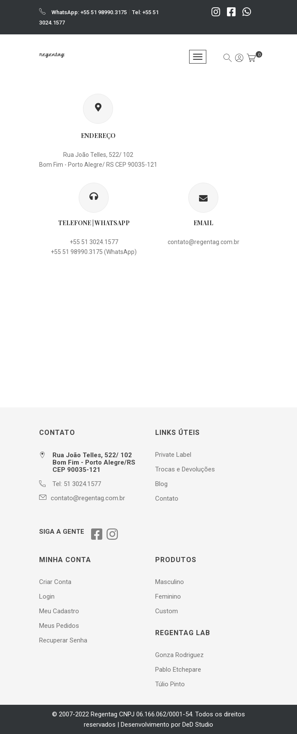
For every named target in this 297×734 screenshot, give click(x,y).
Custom (166, 611)
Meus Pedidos (59, 626)
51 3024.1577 (82, 484)
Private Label (173, 455)
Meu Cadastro (59, 611)
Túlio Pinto (170, 684)
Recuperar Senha (63, 640)
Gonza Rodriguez (179, 655)
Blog (161, 484)
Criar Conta (55, 582)
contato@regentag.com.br (203, 242)
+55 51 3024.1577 (94, 242)
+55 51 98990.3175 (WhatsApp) (94, 251)
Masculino (169, 582)
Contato (166, 498)
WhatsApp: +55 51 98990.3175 (89, 12)
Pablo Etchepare (178, 669)
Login (47, 596)
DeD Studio (197, 724)
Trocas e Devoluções (185, 469)
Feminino (168, 596)
